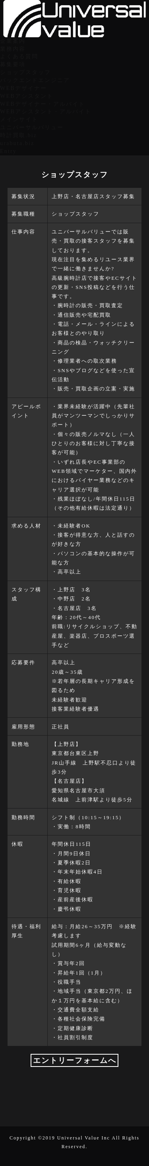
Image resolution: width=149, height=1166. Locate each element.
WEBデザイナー (23, 88)
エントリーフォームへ (74, 1060)
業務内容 (12, 49)
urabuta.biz (17, 143)
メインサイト (19, 119)
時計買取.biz (18, 135)
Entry (8, 151)
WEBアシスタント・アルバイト (45, 111)
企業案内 (12, 41)
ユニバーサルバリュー (32, 127)
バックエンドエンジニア (35, 80)
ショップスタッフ (25, 72)
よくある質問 (19, 56)
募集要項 (12, 64)
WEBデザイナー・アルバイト (42, 104)
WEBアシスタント (26, 96)
